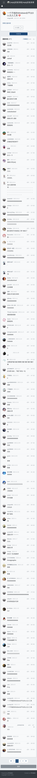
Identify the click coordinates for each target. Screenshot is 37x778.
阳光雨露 (9, 618)
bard (8, 481)
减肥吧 (9, 76)
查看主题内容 (7, 23)
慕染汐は (9, 408)
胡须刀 (9, 168)
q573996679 (10, 368)
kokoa (9, 83)
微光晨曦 (9, 472)
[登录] (2, 6)
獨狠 (8, 664)
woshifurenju (11, 255)
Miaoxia (9, 539)
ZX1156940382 (11, 396)
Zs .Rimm (10, 608)
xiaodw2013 (10, 743)
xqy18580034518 (11, 382)
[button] (30, 39)
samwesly (10, 69)
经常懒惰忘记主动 (12, 564)
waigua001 (10, 504)
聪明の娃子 (10, 262)
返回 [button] (18, 766)
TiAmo (9, 644)
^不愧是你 (10, 389)
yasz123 (9, 284)
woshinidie (10, 109)
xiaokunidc (10, 123)
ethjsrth (9, 599)
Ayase (9, 319)
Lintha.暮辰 (10, 415)
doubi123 (9, 198)
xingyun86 (10, 18)
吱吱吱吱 (9, 736)
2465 (8, 711)
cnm (8, 684)
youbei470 (10, 532)
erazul (9, 495)
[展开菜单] (3, 2)
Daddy (9, 278)
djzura (9, 631)
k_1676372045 (11, 749)
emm (8, 345)
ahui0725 (9, 43)
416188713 (10, 511)
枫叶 (8, 159)
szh (8, 56)
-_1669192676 (11, 339)
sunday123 (10, 698)
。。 (8, 146)
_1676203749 (15, 725)
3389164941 (10, 585)
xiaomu (9, 624)
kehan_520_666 (11, 305)
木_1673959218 (11, 578)
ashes (9, 518)
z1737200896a (11, 558)
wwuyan (9, 678)
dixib (8, 103)
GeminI (9, 525)
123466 (9, 658)
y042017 (9, 89)
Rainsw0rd (10, 234)
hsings (9, 545)
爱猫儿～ (9, 718)
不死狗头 (9, 375)
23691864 (9, 49)
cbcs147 (9, 116)
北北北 (9, 488)
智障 (8, 291)
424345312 (10, 592)
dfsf (8, 691)
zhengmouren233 (12, 332)
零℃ (8, 132)
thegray (9, 402)
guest (8, 456)
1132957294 (10, 671)
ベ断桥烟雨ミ (10, 63)
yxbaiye (9, 205)
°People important (12, 312)
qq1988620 (10, 443)
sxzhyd (9, 153)
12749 (8, 465)
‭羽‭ (7, 175)
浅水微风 (9, 429)
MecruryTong (11, 212)
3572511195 (10, 325)
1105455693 (10, 139)
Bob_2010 (10, 651)
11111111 (9, 422)
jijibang (9, 298)
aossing (9, 436)
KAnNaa (9, 219)
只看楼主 (25, 39)
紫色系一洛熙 (10, 248)
